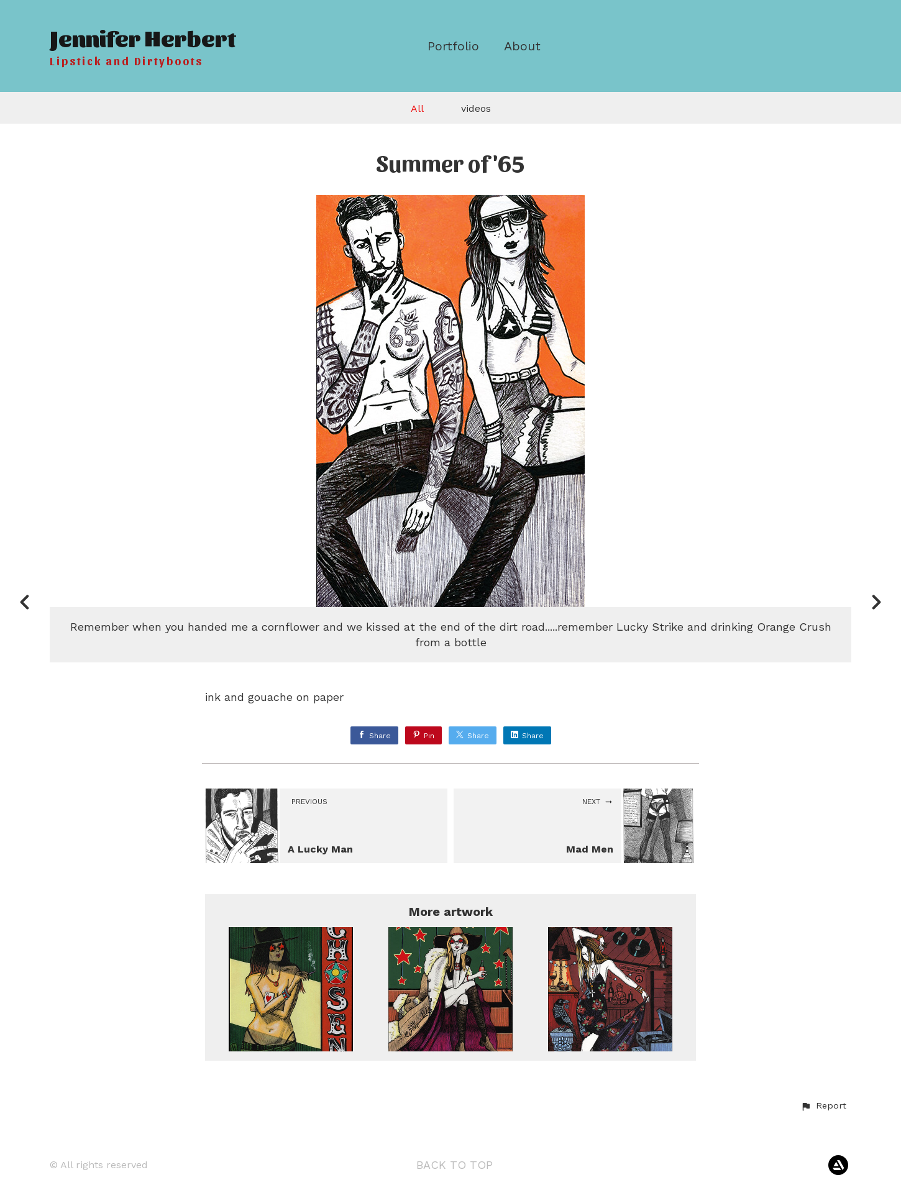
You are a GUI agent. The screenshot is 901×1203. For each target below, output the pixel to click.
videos (476, 108)
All (417, 108)
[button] (823, 1106)
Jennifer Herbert (143, 37)
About (522, 46)
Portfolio (453, 46)
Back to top (454, 1164)
